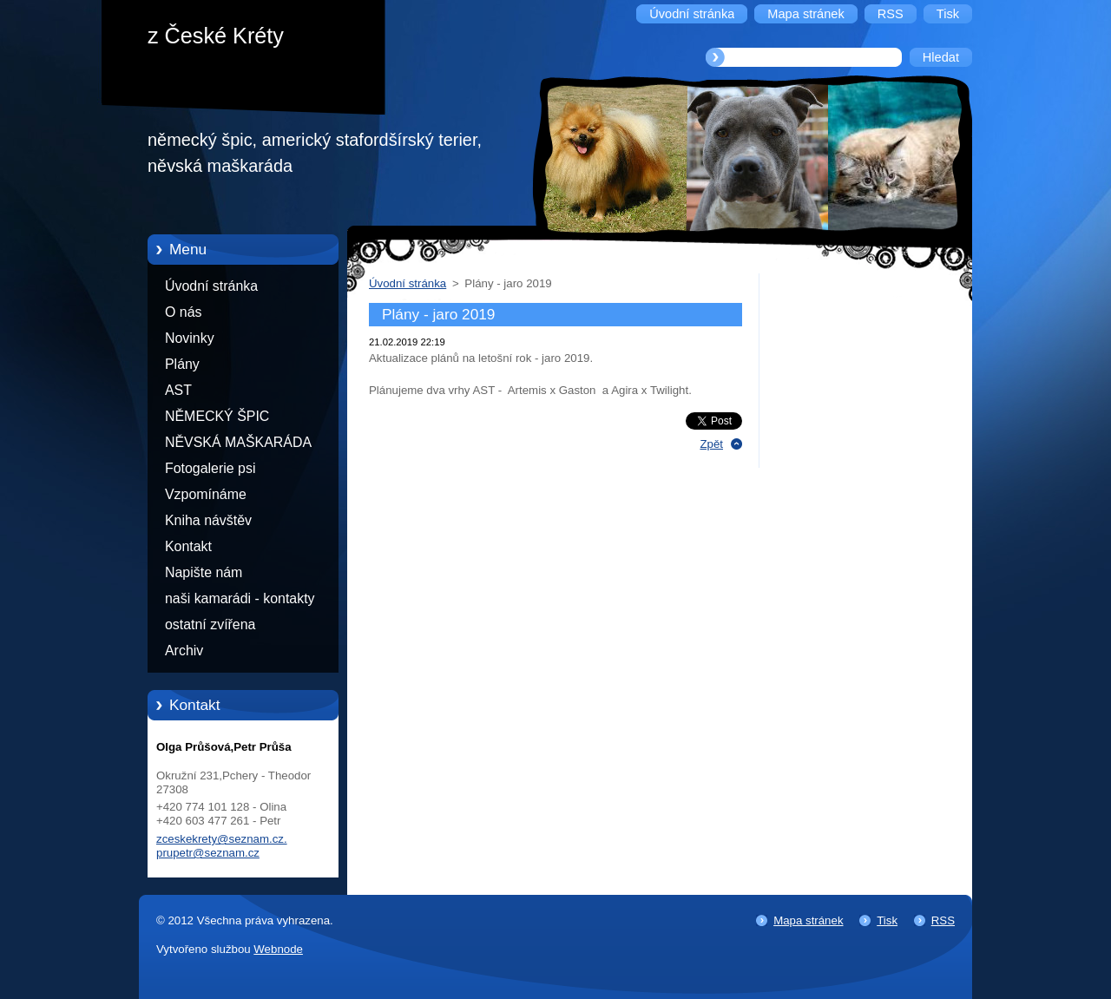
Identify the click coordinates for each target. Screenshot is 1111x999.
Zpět (711, 443)
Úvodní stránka (211, 286)
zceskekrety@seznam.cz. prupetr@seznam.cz (221, 845)
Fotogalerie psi (210, 468)
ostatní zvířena (210, 624)
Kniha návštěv (208, 520)
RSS (943, 920)
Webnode (278, 949)
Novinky (189, 338)
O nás (183, 312)
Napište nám (203, 572)
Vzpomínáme (206, 494)
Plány (182, 364)
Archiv (184, 650)
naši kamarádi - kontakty (240, 598)
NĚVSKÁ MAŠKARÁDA (238, 442)
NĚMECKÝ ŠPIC (217, 416)
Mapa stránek (808, 920)
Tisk (887, 920)
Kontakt (188, 546)
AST (178, 390)
